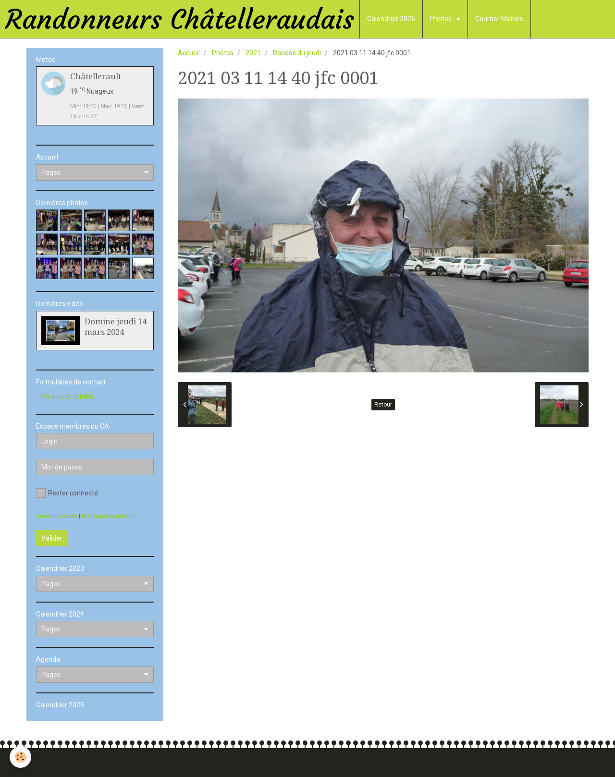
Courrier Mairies (499, 19)
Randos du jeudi (297, 53)
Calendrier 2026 (391, 19)
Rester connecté (67, 493)
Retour (383, 404)
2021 (253, 53)
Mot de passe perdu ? (108, 516)
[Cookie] (20, 757)
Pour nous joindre (67, 396)
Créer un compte (56, 516)
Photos (441, 19)
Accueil (189, 53)
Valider (51, 538)
